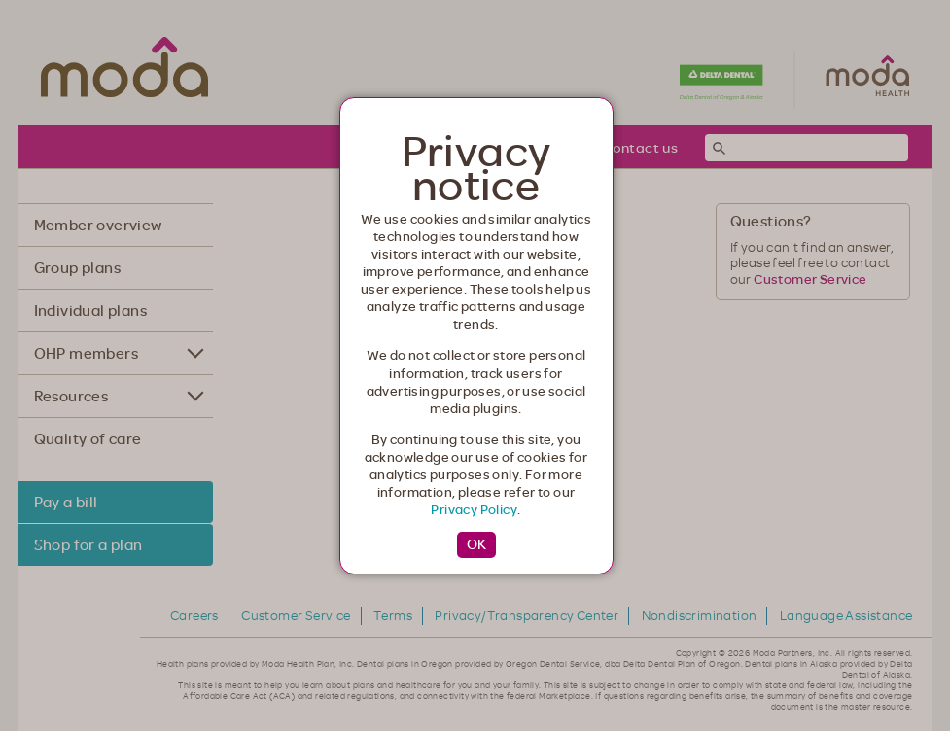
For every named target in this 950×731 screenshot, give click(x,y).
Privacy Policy (474, 509)
